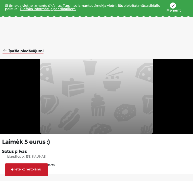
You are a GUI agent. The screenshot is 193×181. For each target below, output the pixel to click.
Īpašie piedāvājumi (25, 51)
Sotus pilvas (14, 151)
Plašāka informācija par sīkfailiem (48, 9)
